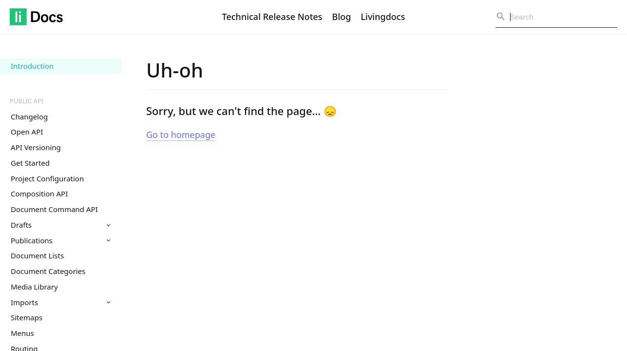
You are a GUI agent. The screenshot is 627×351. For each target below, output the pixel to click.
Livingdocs (383, 16)
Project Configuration (47, 178)
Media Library (34, 287)
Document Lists (37, 255)
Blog (341, 16)
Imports (60, 302)
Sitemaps (26, 317)
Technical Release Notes (272, 16)
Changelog (29, 116)
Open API (27, 131)
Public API (26, 101)
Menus (22, 333)
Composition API (39, 193)
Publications (60, 240)
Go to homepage (180, 134)
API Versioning (36, 147)
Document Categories (48, 271)
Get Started (30, 163)
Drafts (60, 225)
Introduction (32, 66)
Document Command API (54, 209)
